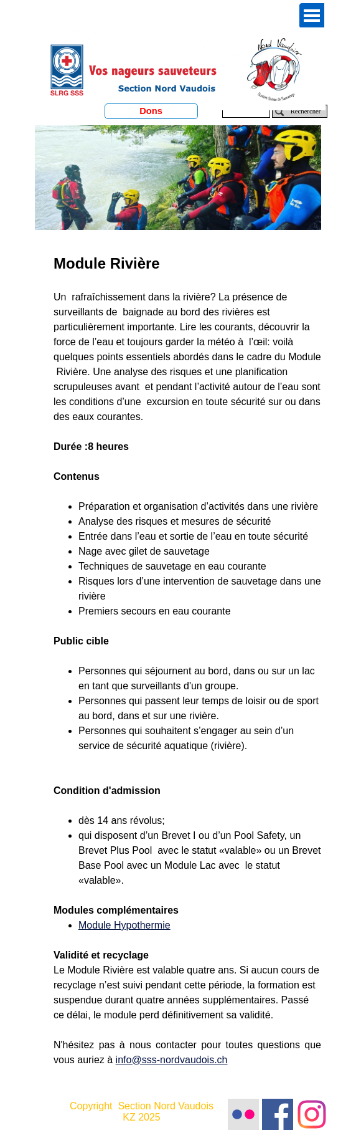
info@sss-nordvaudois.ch (172, 1059)
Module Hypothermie (124, 925)
